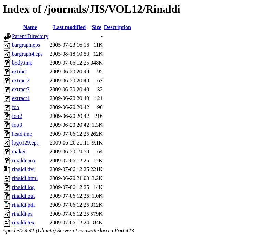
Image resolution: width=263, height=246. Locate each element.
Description (117, 27)
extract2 (21, 80)
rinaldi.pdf (23, 205)
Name (30, 27)
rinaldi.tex (23, 223)
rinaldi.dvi (23, 169)
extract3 (21, 89)
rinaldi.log (23, 187)
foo (15, 107)
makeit (19, 151)
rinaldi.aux (24, 160)
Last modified (69, 27)
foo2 (17, 116)
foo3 (17, 125)
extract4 (21, 98)
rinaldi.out (23, 196)
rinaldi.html (25, 178)
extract (19, 71)
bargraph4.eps (27, 54)
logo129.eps (25, 143)
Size (96, 27)
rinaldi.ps (22, 214)
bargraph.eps (26, 45)
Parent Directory (30, 36)
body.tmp (22, 63)
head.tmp (22, 134)
